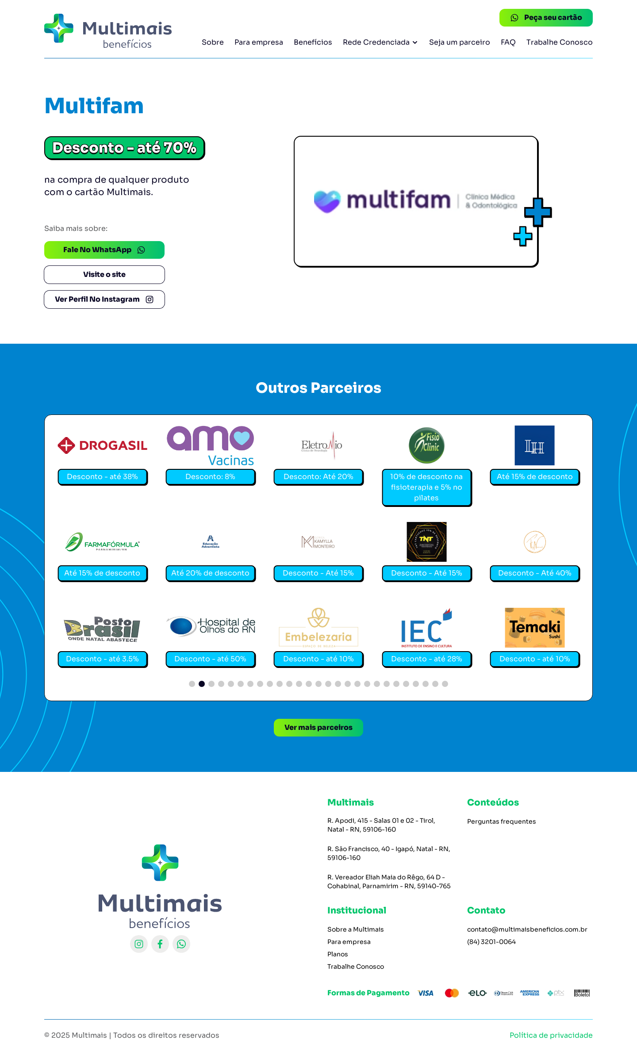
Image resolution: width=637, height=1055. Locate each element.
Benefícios (313, 42)
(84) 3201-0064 (491, 942)
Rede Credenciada (380, 42)
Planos (337, 954)
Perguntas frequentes (501, 821)
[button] (192, 684)
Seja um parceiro (459, 42)
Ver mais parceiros (318, 727)
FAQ (508, 42)
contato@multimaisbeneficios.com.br (527, 929)
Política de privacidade (551, 1035)
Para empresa (258, 42)
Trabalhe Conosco (559, 42)
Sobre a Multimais (355, 929)
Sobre (213, 42)
